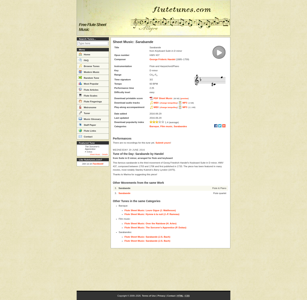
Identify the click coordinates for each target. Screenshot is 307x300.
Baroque (154, 126)
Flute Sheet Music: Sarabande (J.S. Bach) (147, 237)
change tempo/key (168, 103)
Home (84, 54)
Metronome (87, 107)
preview (184, 98)
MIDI (156, 103)
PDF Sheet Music (163, 98)
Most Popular (88, 83)
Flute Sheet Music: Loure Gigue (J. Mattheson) (150, 210)
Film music (166, 126)
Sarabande (124, 193)
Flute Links (87, 130)
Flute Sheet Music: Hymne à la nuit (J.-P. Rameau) (152, 214)
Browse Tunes (89, 65)
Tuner (84, 112)
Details (105, 154)
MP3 (184, 103)
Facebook (98, 164)
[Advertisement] (93, 228)
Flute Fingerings (90, 101)
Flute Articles (88, 89)
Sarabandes (180, 126)
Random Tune (89, 77)
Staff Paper (87, 124)
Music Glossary (90, 118)
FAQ (84, 60)
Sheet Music (95, 154)
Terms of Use (149, 296)
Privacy (161, 296)
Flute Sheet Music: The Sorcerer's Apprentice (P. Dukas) (155, 227)
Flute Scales (88, 95)
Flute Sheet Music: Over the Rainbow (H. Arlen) (151, 223)
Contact (85, 136)
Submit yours (163, 143)
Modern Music (89, 71)
